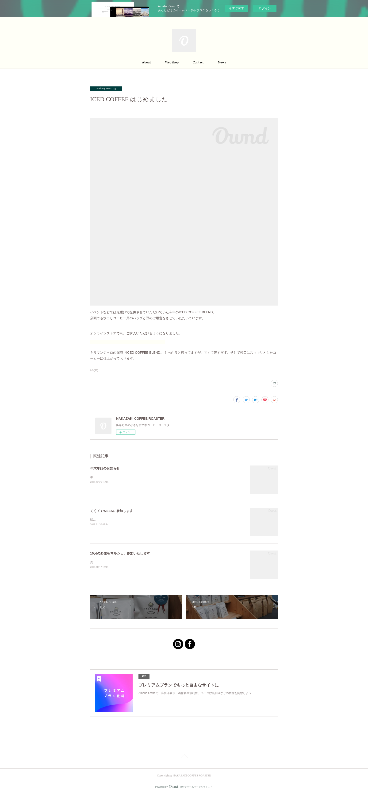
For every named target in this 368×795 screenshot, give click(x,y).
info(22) (94, 370)
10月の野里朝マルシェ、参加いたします (120, 553)
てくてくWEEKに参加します (111, 511)
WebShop (172, 62)
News (222, 62)
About (146, 62)
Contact (198, 62)
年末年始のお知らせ (105, 468)
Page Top (184, 757)
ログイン (265, 8)
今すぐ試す (236, 8)
